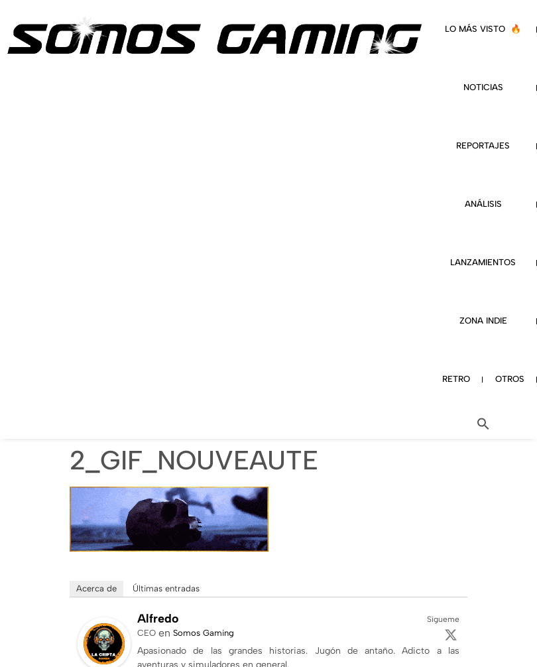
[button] (483, 423)
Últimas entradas (166, 588)
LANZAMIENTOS (483, 262)
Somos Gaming (203, 633)
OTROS (509, 379)
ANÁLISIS (483, 204)
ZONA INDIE (483, 321)
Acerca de (96, 588)
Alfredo (158, 618)
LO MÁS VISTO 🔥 (483, 29)
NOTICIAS (483, 87)
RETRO (456, 379)
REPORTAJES (483, 146)
